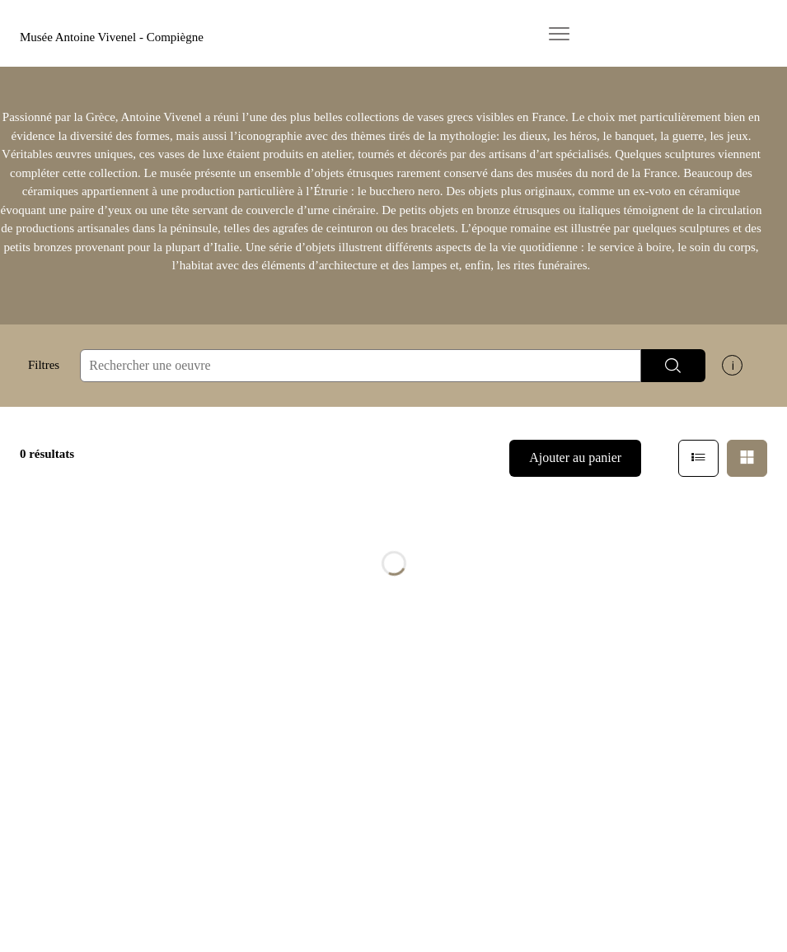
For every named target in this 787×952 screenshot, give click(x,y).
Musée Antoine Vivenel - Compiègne (112, 37)
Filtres (43, 364)
